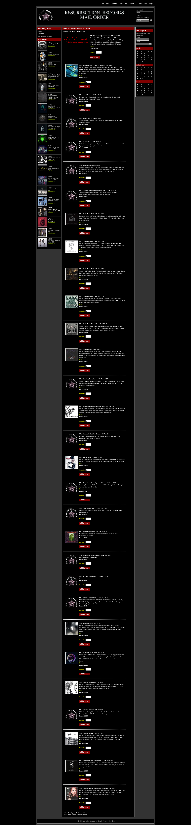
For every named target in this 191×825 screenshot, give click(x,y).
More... (92, 46)
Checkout (133, 3)
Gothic (41, 31)
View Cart (123, 3)
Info (107, 3)
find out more (51, 46)
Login (151, 3)
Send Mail (143, 3)
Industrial (41, 33)
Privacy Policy (107, 821)
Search (114, 3)
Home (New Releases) (45, 36)
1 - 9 (141, 61)
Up (103, 3)
